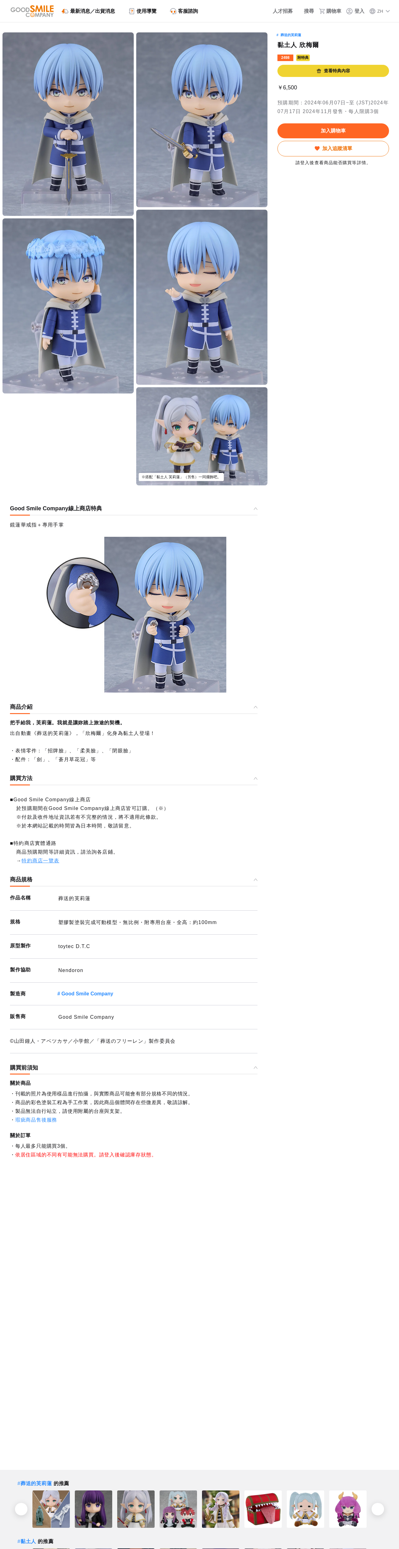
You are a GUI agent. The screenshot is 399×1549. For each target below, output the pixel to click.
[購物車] (330, 11)
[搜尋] (306, 11)
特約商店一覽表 (40, 860)
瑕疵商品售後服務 (36, 1119)
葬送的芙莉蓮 (291, 35)
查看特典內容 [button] (333, 71)
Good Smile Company (87, 993)
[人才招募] (278, 11)
